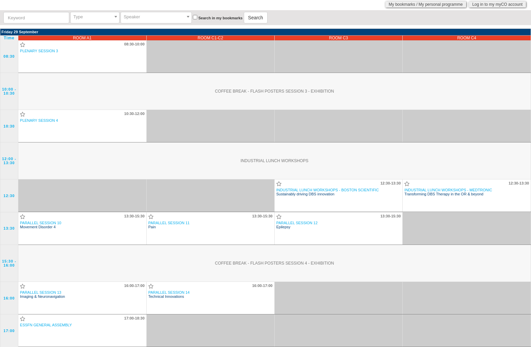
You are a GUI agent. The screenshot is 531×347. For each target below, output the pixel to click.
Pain (169, 225)
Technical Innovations (169, 294)
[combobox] (95, 17)
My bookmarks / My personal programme (426, 4)
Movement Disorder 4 (40, 225)
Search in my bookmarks (220, 18)
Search (255, 17)
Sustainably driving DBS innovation (327, 192)
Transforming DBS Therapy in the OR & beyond (448, 192)
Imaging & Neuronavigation (42, 294)
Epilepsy (297, 225)
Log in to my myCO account (497, 4)
